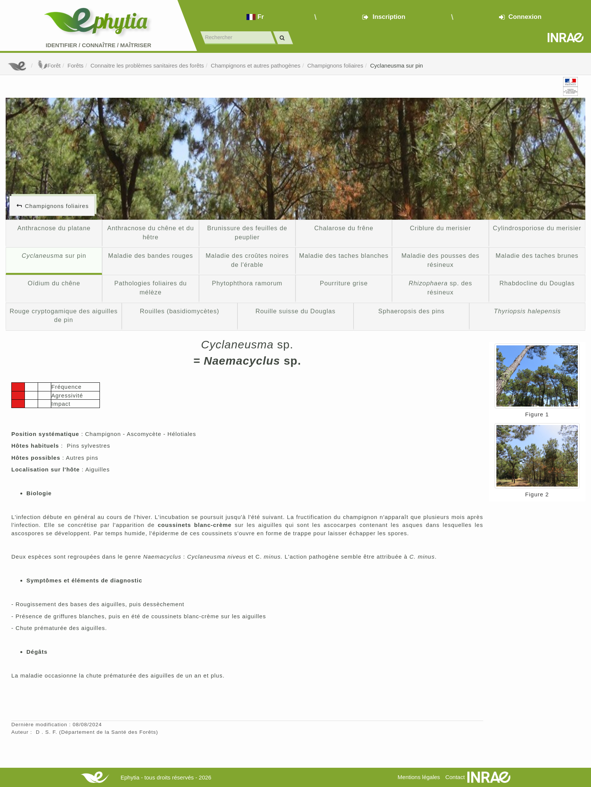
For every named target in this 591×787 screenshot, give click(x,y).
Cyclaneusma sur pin (396, 65)
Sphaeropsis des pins (411, 311)
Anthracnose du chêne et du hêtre (150, 232)
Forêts (75, 65)
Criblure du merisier (440, 228)
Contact (455, 777)
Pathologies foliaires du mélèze (150, 288)
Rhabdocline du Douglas (537, 283)
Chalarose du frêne (344, 228)
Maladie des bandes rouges (150, 255)
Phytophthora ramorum (247, 283)
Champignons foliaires (335, 65)
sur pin (54, 255)
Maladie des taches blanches (343, 255)
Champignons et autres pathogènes (255, 65)
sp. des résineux (440, 288)
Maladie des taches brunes (537, 255)
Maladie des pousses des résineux (440, 260)
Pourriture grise (343, 283)
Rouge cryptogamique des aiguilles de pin (63, 315)
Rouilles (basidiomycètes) (179, 311)
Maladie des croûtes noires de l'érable (247, 260)
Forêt (48, 65)
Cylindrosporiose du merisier (537, 228)
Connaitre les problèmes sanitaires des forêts (147, 65)
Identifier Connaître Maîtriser (98, 45)
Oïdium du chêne (54, 283)
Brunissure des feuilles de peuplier (247, 232)
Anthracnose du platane (53, 228)
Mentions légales (419, 777)
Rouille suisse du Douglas (296, 311)
